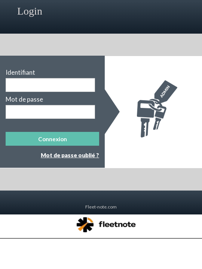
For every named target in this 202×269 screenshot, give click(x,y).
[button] (52, 139)
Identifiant (20, 72)
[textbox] (50, 85)
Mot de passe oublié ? (70, 155)
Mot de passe (24, 99)
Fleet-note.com (101, 207)
